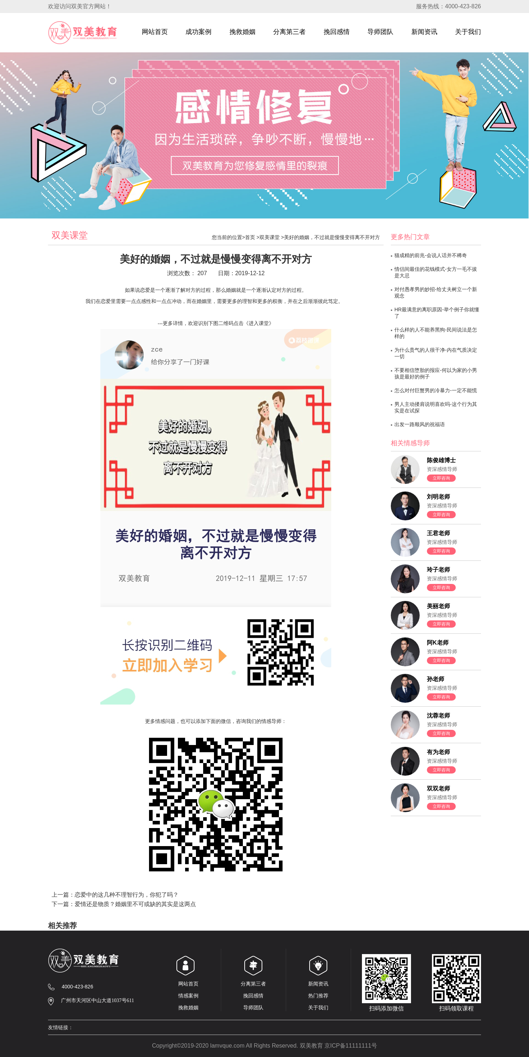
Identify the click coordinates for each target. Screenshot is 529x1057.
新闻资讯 (424, 35)
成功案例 (198, 35)
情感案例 (188, 995)
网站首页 (155, 35)
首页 (250, 237)
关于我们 (468, 35)
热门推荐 (318, 995)
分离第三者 (289, 35)
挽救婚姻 (242, 35)
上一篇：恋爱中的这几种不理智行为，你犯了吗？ (115, 895)
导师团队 (380, 35)
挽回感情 (337, 35)
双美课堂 (269, 237)
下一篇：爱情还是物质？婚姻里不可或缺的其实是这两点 (124, 904)
